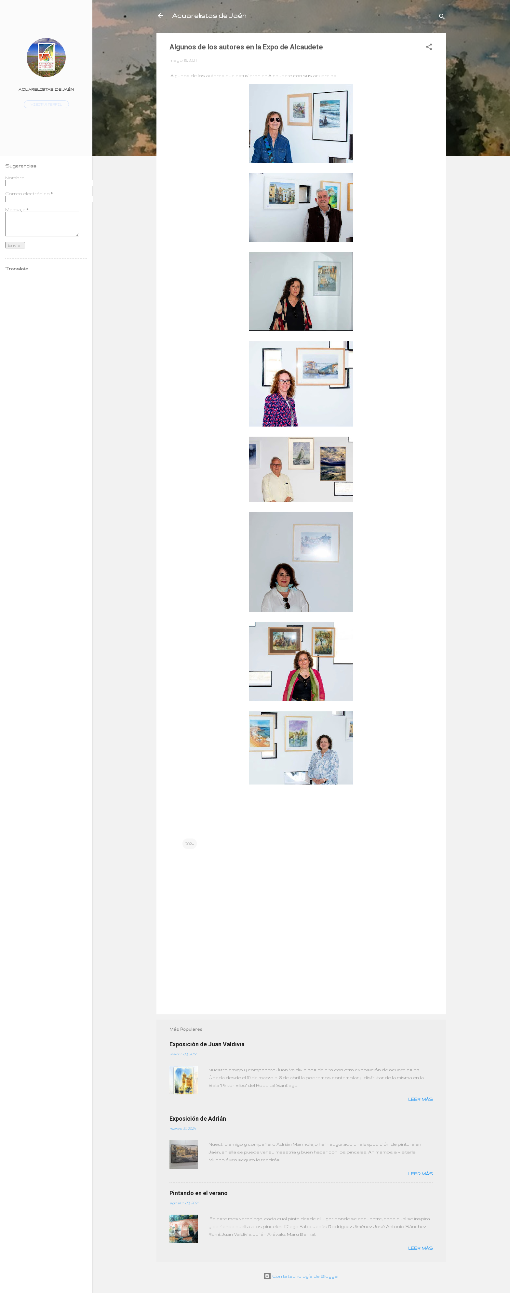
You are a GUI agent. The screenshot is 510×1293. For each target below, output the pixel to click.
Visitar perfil (46, 104)
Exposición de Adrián (197, 1118)
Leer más (420, 1099)
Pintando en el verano (198, 1193)
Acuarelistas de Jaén (209, 15)
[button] (429, 48)
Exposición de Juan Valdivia (207, 1044)
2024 (189, 843)
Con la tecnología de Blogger (301, 1276)
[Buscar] (442, 18)
